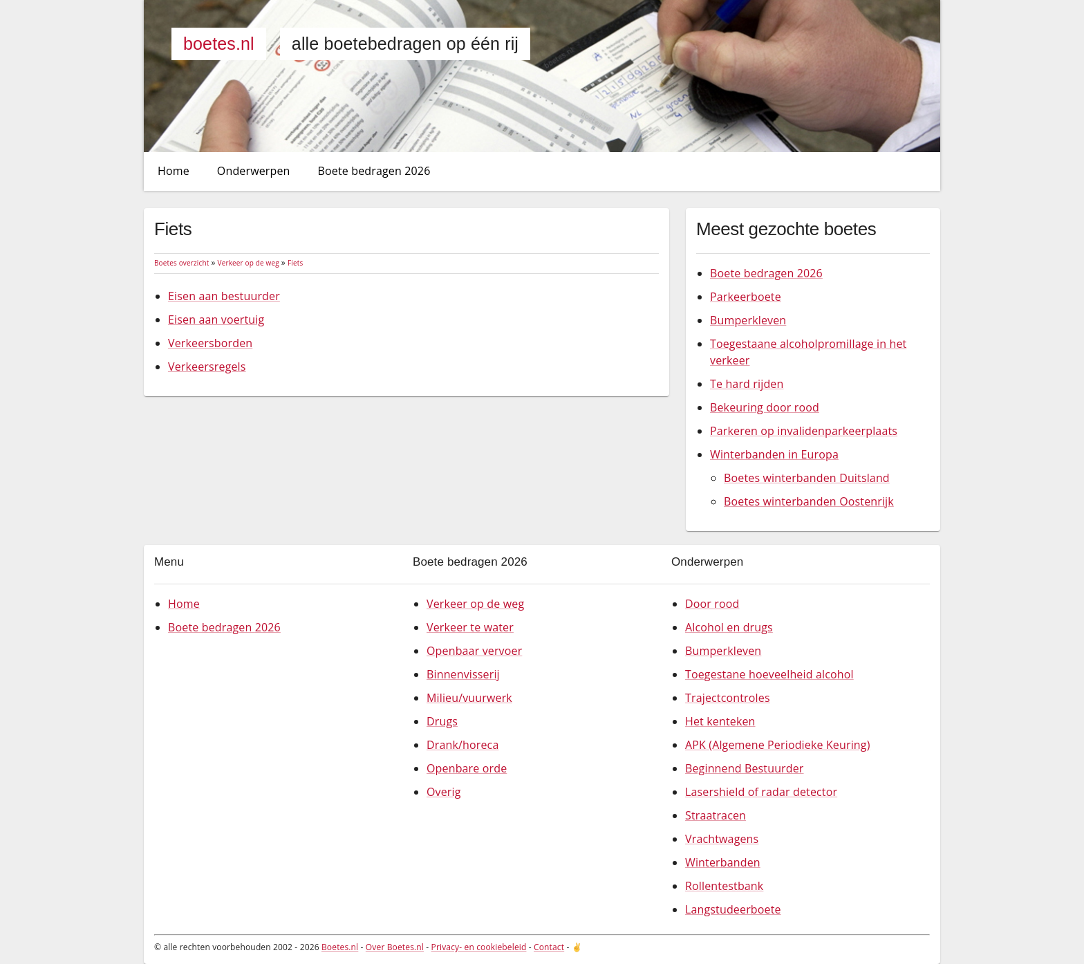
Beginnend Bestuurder (744, 768)
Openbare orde (467, 768)
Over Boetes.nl (395, 947)
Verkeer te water (470, 627)
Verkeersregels (207, 366)
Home (173, 170)
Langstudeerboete (733, 909)
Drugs (442, 721)
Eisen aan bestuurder (224, 296)
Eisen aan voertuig (216, 319)
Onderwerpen (253, 170)
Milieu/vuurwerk (469, 697)
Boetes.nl (218, 43)
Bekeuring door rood (764, 407)
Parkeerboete (745, 296)
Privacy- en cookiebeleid (479, 947)
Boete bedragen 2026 (374, 170)
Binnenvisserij (463, 674)
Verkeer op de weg (248, 263)
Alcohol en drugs (729, 627)
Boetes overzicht (181, 263)
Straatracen (715, 815)
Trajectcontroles (727, 697)
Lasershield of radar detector (761, 791)
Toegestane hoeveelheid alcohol (769, 674)
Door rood (712, 603)
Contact (549, 947)
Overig (444, 791)
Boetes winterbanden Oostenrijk (809, 501)
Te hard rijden (746, 383)
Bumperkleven (748, 320)
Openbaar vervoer (474, 650)
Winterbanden (722, 862)
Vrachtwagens (721, 838)
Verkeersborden (210, 343)
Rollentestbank (724, 885)
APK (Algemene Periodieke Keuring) (777, 744)
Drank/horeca (462, 744)
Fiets (295, 263)
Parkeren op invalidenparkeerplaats (803, 430)
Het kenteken (720, 721)
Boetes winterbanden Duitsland (807, 477)
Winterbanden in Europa (774, 454)
